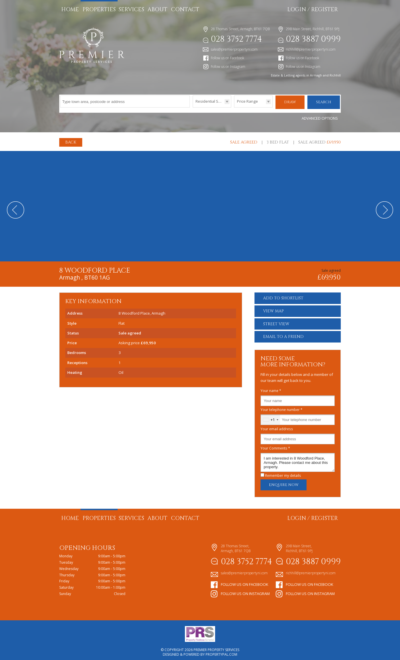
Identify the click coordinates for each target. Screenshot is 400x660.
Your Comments (275, 445)
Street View (276, 321)
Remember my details (283, 472)
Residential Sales (211, 101)
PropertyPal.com (221, 651)
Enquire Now (283, 482)
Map (273, 308)
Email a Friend (283, 333)
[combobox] (270, 417)
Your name (271, 387)
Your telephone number (282, 406)
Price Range (247, 101)
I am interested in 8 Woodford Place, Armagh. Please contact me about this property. (298, 459)
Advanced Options (320, 115)
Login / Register (312, 9)
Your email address (277, 426)
